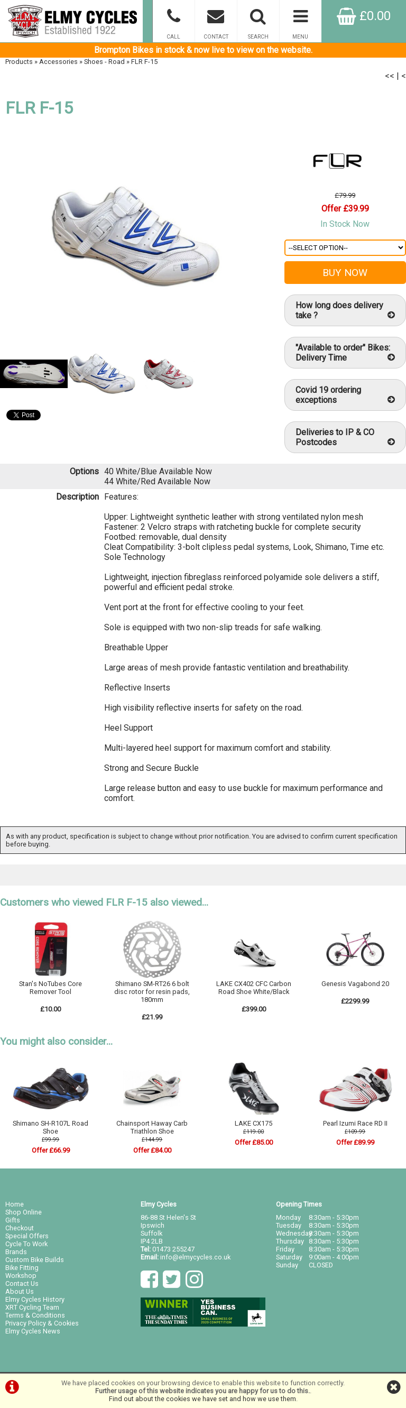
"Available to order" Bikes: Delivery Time (345, 353)
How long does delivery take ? (345, 310)
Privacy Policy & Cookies (42, 1323)
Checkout (19, 1228)
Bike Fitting (22, 1268)
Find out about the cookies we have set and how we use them (202, 1399)
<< (389, 76)
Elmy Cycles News (32, 1331)
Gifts (12, 1220)
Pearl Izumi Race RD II (355, 1123)
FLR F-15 (144, 62)
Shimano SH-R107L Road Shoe (50, 1127)
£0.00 (364, 15)
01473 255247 (173, 1249)
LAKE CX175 (253, 1123)
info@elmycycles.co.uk (195, 1257)
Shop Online (23, 1212)
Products (19, 62)
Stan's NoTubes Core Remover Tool (50, 988)
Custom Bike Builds (34, 1260)
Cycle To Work (26, 1244)
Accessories (58, 62)
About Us (19, 1291)
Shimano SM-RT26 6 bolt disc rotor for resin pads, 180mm (152, 992)
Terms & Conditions (35, 1315)
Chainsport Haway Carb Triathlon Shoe (152, 1127)
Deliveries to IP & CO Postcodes (345, 437)
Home (14, 1204)
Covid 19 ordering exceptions (345, 395)
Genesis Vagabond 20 (355, 984)
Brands (16, 1252)
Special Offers (27, 1236)
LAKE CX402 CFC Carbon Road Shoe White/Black (253, 988)
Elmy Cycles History (34, 1299)
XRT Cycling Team (32, 1307)
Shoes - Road (104, 62)
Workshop (20, 1276)
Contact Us (22, 1283)
